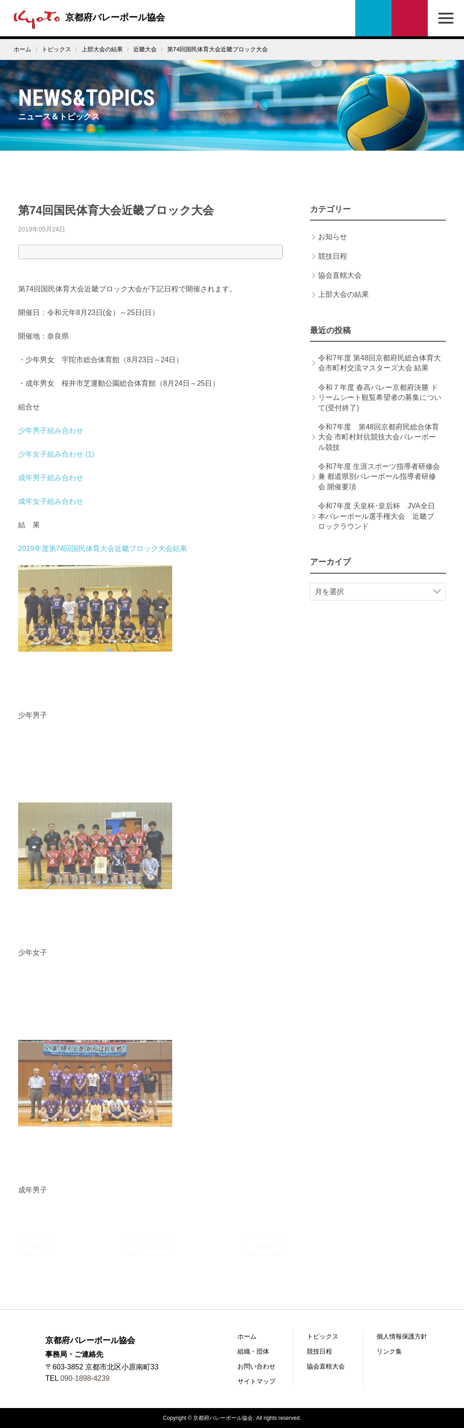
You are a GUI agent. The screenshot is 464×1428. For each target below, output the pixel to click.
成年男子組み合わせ (50, 486)
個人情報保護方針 (402, 1336)
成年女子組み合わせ (50, 509)
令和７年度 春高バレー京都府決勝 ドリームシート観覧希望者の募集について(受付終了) (379, 406)
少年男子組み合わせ (50, 439)
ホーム (22, 49)
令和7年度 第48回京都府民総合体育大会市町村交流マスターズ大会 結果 (379, 371)
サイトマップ (256, 1381)
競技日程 (332, 264)
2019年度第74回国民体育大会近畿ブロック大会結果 (102, 557)
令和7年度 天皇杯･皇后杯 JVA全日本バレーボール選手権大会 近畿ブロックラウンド (376, 524)
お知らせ (332, 245)
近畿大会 (145, 49)
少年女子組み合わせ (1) (56, 462)
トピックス (56, 49)
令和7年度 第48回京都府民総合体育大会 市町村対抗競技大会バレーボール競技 (378, 445)
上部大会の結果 (102, 49)
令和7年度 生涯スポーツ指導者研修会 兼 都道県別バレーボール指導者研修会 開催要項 (379, 485)
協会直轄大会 (340, 283)
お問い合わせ (410, 18)
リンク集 (389, 1351)
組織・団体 (253, 1351)
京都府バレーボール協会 (87, 17)
